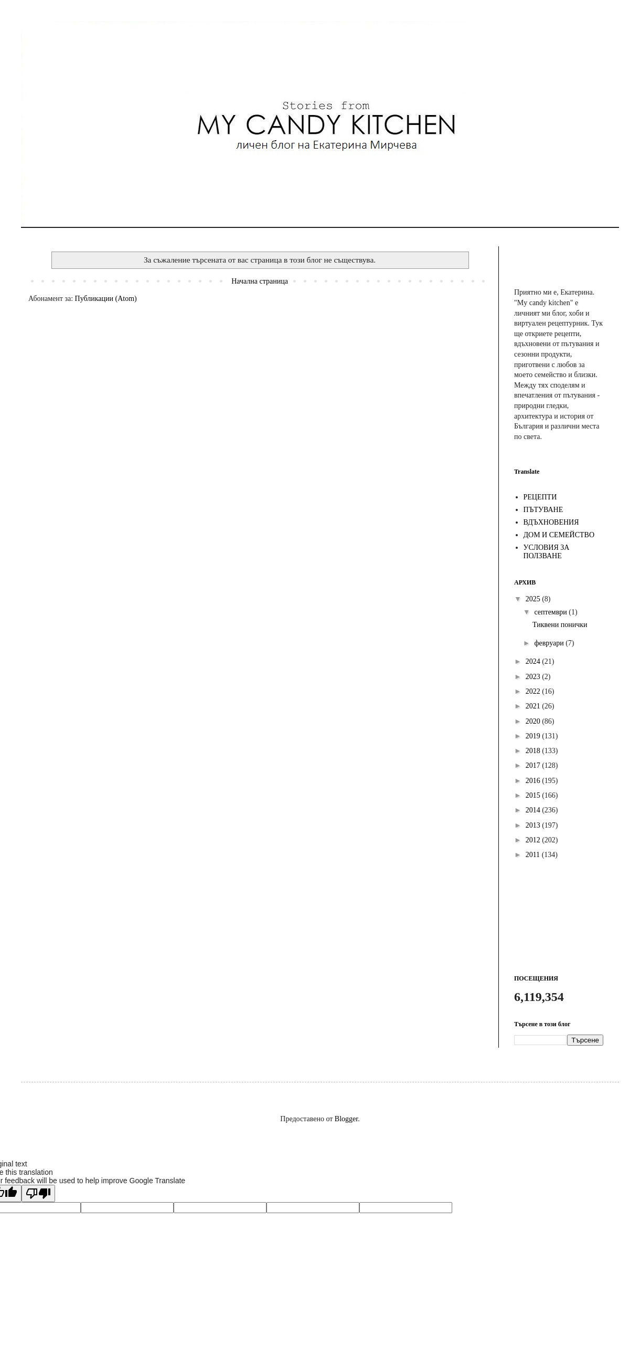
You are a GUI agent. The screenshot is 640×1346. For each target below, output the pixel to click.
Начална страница (259, 281)
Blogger (346, 1119)
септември (551, 612)
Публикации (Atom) (106, 298)
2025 (534, 599)
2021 (534, 706)
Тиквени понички (560, 625)
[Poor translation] (38, 1193)
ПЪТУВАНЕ (543, 510)
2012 (534, 840)
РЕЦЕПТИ (540, 497)
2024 (534, 661)
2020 (534, 721)
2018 (534, 751)
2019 (534, 736)
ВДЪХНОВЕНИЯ (551, 522)
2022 (534, 691)
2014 (534, 810)
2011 (534, 855)
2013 (534, 825)
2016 (534, 781)
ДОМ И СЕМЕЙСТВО (559, 535)
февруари (550, 643)
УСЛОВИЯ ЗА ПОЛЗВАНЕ (547, 552)
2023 (534, 677)
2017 (534, 765)
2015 (534, 795)
